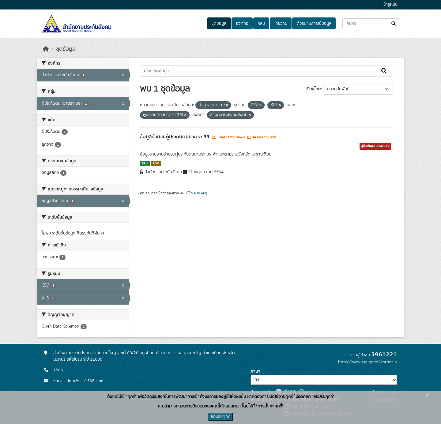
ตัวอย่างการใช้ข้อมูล (314, 24)
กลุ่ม (261, 24)
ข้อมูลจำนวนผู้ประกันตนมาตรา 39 (175, 137)
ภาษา (255, 372)
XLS (145, 163)
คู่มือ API (200, 193)
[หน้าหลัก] (46, 49)
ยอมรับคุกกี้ (220, 417)
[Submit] (394, 23)
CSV (156, 163)
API (182, 193)
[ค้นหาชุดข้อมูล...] (371, 23)
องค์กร (242, 24)
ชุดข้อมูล (218, 24)
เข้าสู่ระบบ (390, 5)
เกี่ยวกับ (280, 24)
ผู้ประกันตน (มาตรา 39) (375, 146)
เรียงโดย (313, 89)
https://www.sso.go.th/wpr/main (367, 362)
